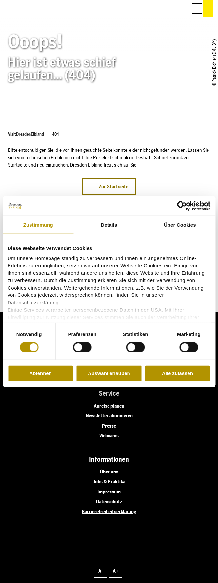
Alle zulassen (177, 373)
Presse (109, 426)
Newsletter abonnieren (109, 416)
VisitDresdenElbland (26, 134)
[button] (153, 8)
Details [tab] (109, 225)
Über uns (109, 472)
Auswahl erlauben (109, 373)
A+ (115, 571)
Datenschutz (109, 502)
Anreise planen (109, 406)
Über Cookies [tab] (180, 225)
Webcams (109, 436)
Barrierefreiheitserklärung (109, 511)
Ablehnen (41, 373)
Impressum (109, 492)
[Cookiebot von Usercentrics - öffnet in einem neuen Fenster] (181, 206)
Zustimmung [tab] (38, 225)
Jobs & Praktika (109, 482)
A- (100, 571)
